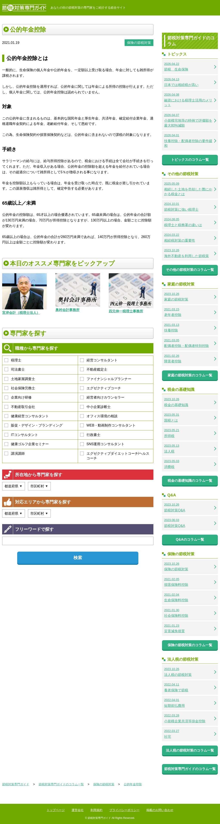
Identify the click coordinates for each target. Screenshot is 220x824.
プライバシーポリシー (124, 810)
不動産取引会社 (20, 407)
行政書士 (90, 435)
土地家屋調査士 (20, 379)
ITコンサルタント (21, 435)
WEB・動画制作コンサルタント (108, 425)
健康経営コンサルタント (27, 416)
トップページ (56, 810)
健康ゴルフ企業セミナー (27, 444)
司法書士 (15, 369)
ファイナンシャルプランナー (105, 379)
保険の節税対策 (139, 42)
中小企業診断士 (95, 407)
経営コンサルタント (99, 360)
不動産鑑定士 (93, 369)
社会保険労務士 (20, 388)
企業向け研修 (18, 397)
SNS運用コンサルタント (102, 444)
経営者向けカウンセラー (102, 397)
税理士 (13, 360)
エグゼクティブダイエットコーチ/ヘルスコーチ (114, 456)
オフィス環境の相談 (99, 416)
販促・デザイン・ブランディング (34, 425)
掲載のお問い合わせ (159, 810)
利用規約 (96, 810)
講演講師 (15, 453)
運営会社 (78, 810)
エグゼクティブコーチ (100, 388)
